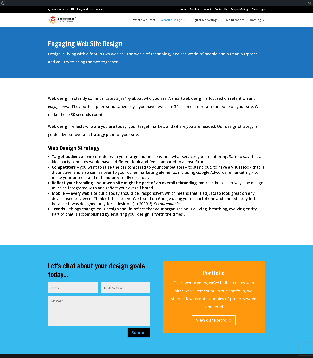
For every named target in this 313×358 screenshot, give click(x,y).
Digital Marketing (204, 20)
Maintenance (235, 20)
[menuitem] (3, 3)
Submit (139, 332)
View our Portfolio (213, 320)
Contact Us (221, 9)
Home (183, 9)
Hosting (255, 20)
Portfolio (195, 9)
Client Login (258, 9)
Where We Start (144, 20)
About (207, 9)
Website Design (171, 20)
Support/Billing (239, 9)
